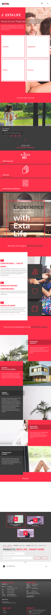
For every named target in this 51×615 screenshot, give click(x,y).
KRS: (27, 591)
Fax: (3, 592)
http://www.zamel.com (12, 595)
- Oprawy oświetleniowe (36, 611)
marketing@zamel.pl (11, 594)
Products (5, 614)
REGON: (28, 585)
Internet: (4, 595)
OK (41, 558)
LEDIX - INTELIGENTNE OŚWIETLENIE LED (37, 610)
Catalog (4, 612)
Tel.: (3, 589)
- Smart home (19, 545)
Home (4, 610)
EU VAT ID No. (28, 588)
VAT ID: (27, 584)
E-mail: (3, 594)
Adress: (3, 586)
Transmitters (42, 545)
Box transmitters (7, 546)
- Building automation (34, 613)
